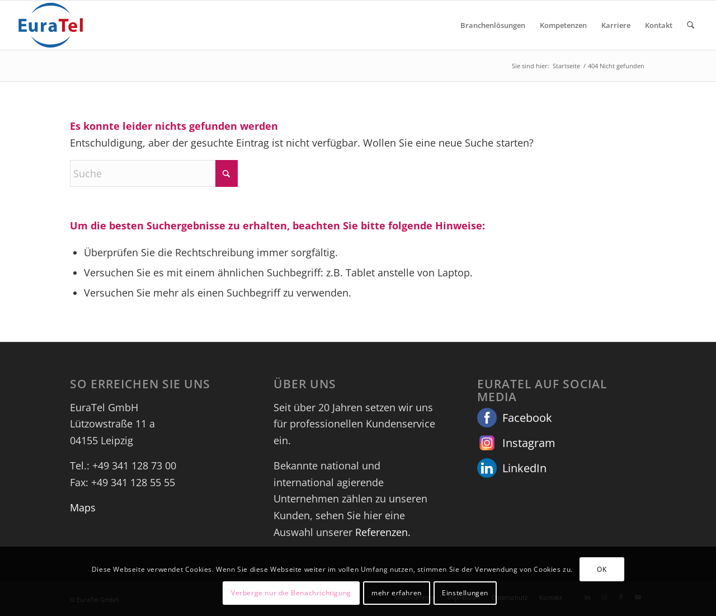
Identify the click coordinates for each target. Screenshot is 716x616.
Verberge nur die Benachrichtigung (291, 593)
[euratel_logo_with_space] (51, 25)
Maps (83, 507)
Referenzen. (383, 532)
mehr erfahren (396, 593)
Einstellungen (465, 593)
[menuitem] (493, 25)
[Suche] (690, 25)
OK (601, 569)
